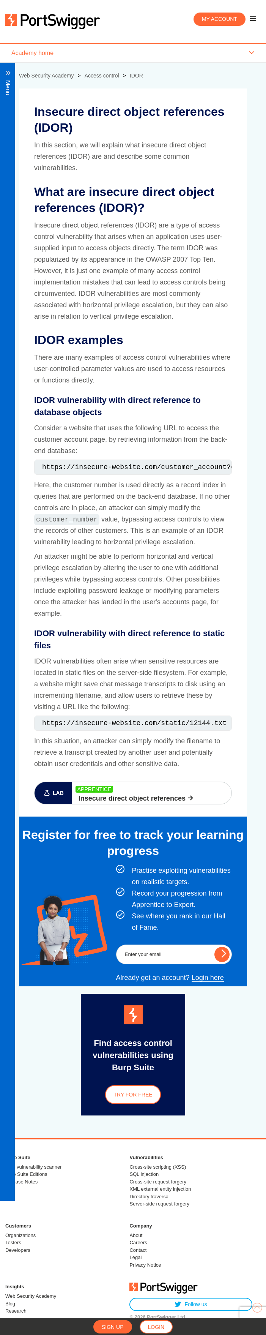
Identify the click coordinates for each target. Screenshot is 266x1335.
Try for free (132, 1095)
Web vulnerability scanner (33, 1167)
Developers (17, 1250)
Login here (208, 977)
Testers (13, 1242)
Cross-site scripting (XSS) (157, 1167)
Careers (138, 1242)
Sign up (113, 1327)
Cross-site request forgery (157, 1182)
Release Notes (21, 1182)
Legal (135, 1257)
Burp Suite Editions (26, 1174)
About (135, 1235)
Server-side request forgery (159, 1204)
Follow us (191, 1304)
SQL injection (144, 1174)
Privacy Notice (145, 1265)
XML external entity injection (160, 1189)
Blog (10, 1304)
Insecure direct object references (132, 798)
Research (16, 1311)
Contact (137, 1250)
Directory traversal (149, 1196)
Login (156, 1327)
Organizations (20, 1235)
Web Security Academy (30, 1296)
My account (219, 19)
